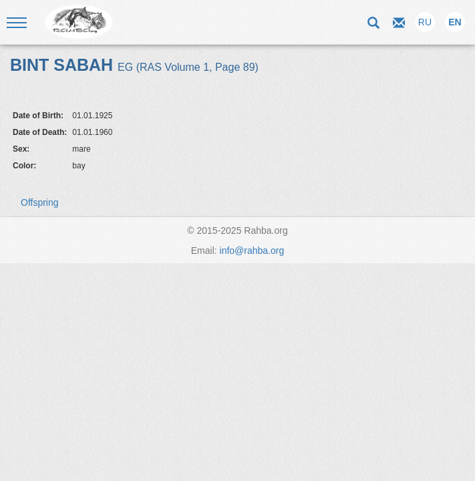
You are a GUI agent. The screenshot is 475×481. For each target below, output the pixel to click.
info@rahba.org (252, 250)
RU (425, 22)
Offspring (40, 202)
